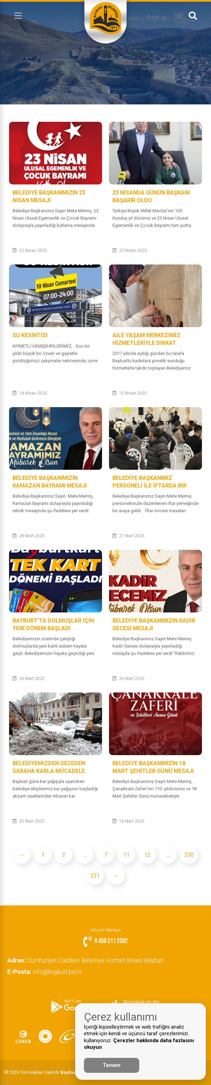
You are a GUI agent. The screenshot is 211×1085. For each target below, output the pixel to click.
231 (95, 875)
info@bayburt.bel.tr (45, 971)
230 (189, 855)
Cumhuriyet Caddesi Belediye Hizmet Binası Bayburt (86, 960)
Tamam (111, 1065)
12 (147, 855)
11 (126, 855)
